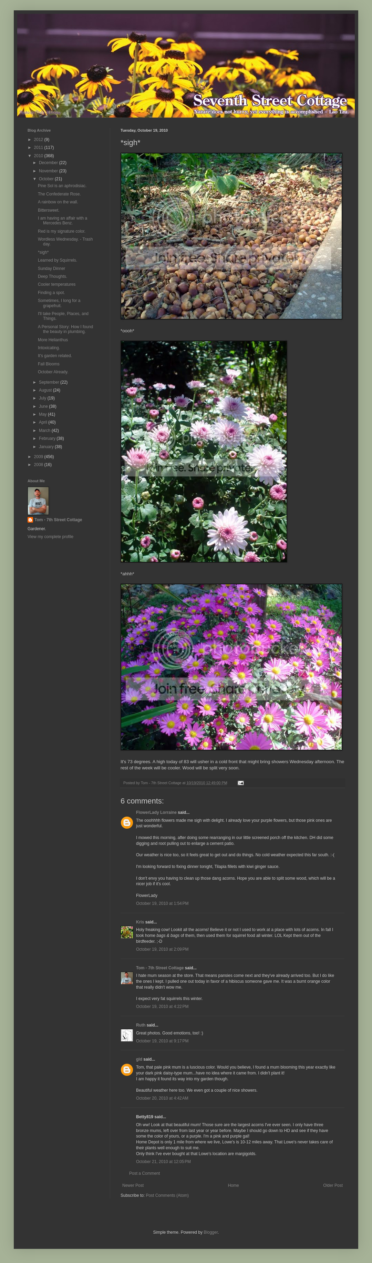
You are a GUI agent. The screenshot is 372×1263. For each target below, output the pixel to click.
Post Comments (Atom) (167, 1195)
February (47, 438)
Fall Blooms (49, 364)
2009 (39, 456)
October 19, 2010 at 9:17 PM (162, 1041)
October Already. (53, 372)
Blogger (211, 1232)
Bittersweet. (49, 210)
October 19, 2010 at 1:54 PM (162, 903)
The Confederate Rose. (59, 194)
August (46, 390)
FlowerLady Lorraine (156, 812)
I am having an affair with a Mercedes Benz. (62, 220)
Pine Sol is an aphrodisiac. (62, 185)
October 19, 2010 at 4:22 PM (162, 1006)
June (44, 406)
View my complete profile (50, 536)
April (43, 422)
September (49, 382)
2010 (39, 155)
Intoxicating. (49, 347)
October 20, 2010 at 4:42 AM (162, 1098)
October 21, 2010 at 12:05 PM (163, 1161)
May (43, 414)
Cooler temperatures (56, 284)
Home (233, 1185)
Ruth (140, 1025)
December (49, 162)
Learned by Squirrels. (57, 260)
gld (139, 1059)
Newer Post (133, 1185)
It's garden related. (55, 355)
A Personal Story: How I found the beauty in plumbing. (65, 329)
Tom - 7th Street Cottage (160, 968)
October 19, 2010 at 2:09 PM (162, 949)
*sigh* (43, 252)
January (47, 446)
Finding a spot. (51, 292)
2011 (39, 147)
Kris (140, 922)
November (49, 171)
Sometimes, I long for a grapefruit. (59, 303)
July (43, 398)
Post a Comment (144, 1173)
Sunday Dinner (51, 268)
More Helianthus (53, 339)
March (45, 430)
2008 (39, 464)
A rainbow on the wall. (58, 202)
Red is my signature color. (61, 231)
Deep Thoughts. (52, 276)
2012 (39, 139)
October (47, 178)
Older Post (333, 1185)
